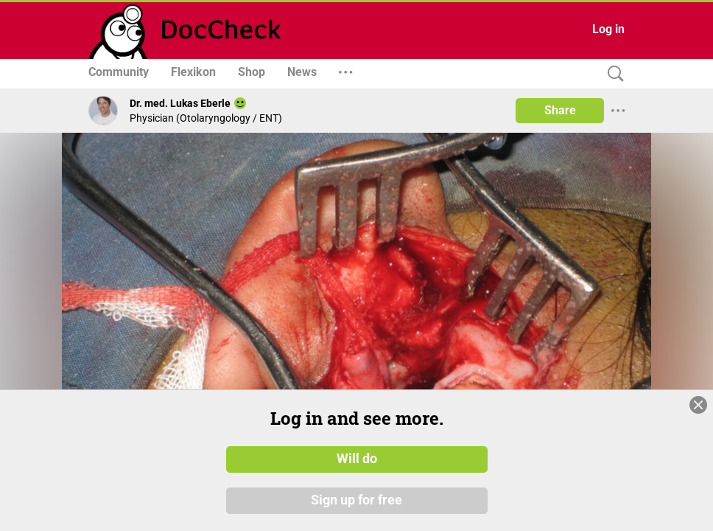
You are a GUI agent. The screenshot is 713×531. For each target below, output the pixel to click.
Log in (608, 29)
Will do (357, 459)
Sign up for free (356, 500)
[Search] (612, 74)
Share (560, 110)
